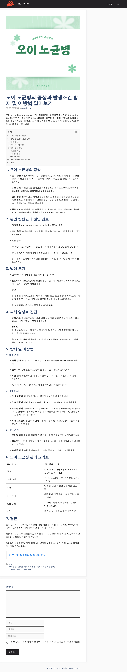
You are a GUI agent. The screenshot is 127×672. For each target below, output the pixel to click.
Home (109, 4)
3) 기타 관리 (15, 156)
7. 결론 (11, 162)
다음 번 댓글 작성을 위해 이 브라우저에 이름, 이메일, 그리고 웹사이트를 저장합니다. (44, 643)
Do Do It (23, 4)
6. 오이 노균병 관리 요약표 (19, 159)
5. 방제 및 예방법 (15, 148)
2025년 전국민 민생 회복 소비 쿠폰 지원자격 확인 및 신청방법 (32, 566)
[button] (117, 4)
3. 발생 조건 (13, 142)
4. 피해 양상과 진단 (16, 145)
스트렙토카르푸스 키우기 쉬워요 (21, 569)
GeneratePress (74, 668)
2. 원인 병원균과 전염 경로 (19, 138)
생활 (10, 564)
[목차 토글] (75, 132)
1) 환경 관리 (15, 151)
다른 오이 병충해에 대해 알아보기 (27, 554)
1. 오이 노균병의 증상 (17, 135)
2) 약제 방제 (15, 154)
